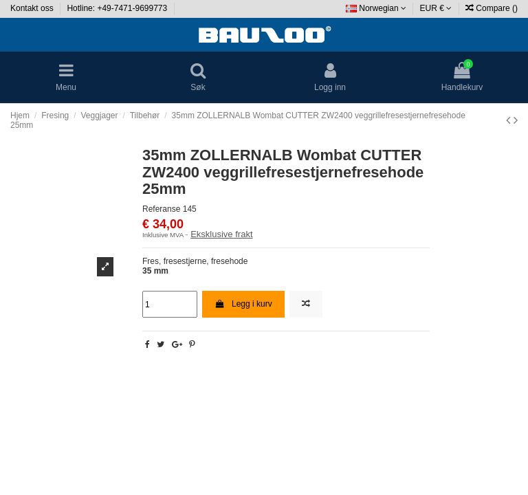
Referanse (161, 209)
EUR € (436, 8)
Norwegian (376, 8)
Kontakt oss (33, 8)
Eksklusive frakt (221, 234)
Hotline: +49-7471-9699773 (118, 8)
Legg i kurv (243, 304)
